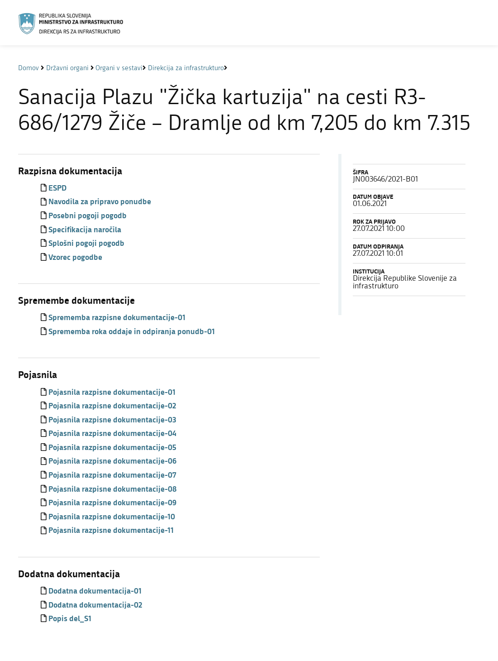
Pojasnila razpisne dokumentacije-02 (112, 406)
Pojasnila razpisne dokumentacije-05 (112, 448)
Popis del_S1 (69, 619)
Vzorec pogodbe (75, 258)
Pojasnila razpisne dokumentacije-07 (112, 475)
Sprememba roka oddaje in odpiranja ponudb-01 (131, 332)
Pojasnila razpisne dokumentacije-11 (111, 531)
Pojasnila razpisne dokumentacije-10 (111, 517)
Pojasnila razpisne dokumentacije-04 (112, 434)
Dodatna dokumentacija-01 (95, 591)
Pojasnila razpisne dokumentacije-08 (112, 489)
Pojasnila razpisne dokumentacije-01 (111, 393)
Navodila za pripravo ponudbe (99, 202)
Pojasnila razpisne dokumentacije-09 (112, 503)
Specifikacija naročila (84, 230)
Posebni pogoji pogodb (87, 216)
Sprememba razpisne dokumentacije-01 (116, 318)
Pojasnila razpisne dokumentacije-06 (112, 461)
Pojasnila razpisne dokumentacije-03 (112, 420)
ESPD (57, 188)
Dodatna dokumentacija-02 (95, 605)
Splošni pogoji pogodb (86, 244)
